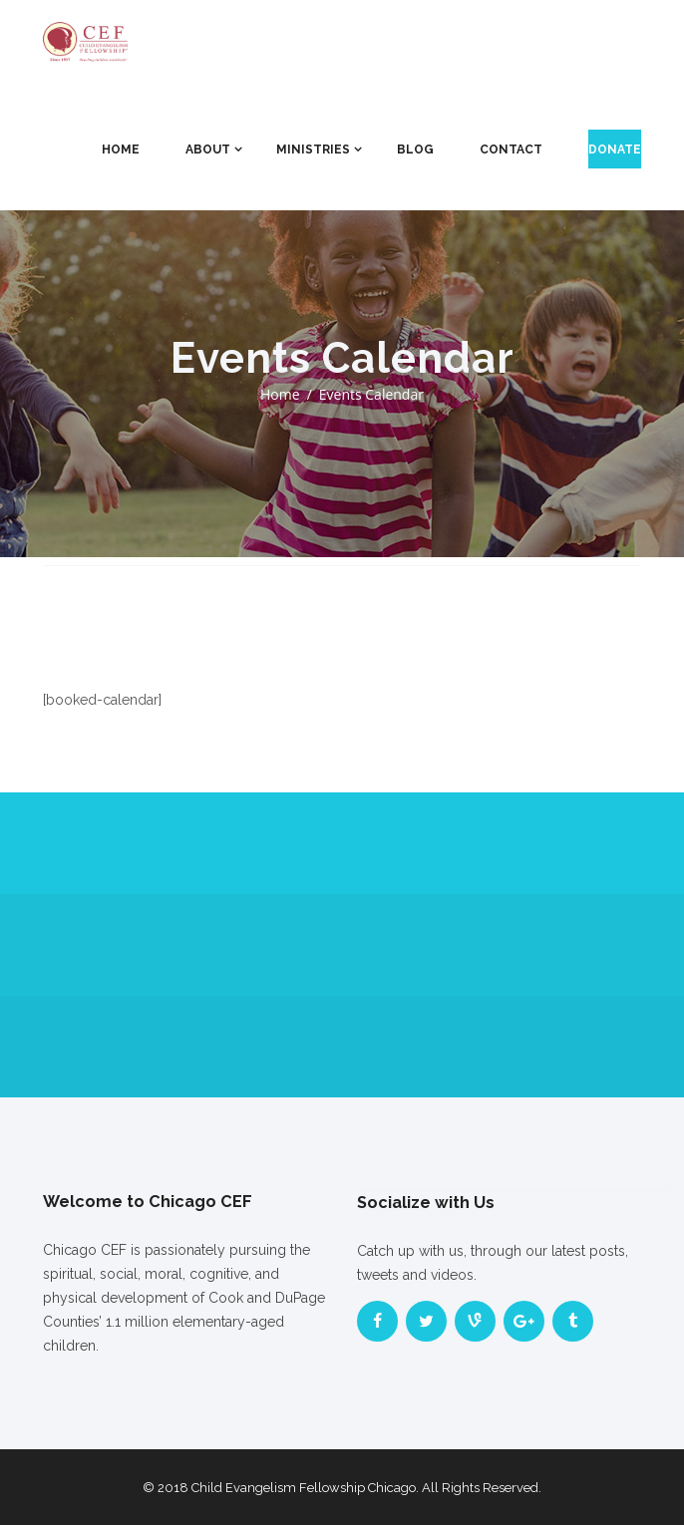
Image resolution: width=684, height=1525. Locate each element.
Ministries (313, 149)
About (207, 149)
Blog (415, 149)
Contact (511, 149)
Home (121, 149)
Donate (614, 149)
